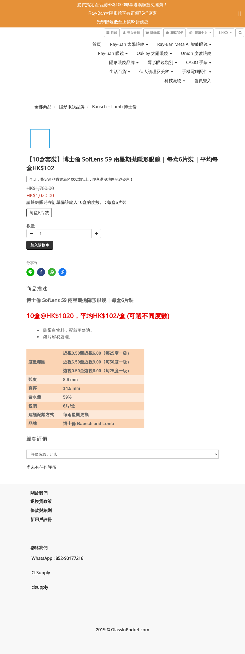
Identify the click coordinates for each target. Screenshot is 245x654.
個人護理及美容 (156, 71)
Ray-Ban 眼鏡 (113, 53)
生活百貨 (119, 71)
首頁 (96, 44)
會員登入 (202, 80)
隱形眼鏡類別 (162, 62)
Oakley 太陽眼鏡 (154, 53)
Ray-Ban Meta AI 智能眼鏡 (184, 44)
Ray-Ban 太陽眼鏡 (129, 44)
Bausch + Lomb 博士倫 (114, 107)
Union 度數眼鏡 (196, 53)
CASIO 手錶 (198, 62)
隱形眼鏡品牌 (124, 62)
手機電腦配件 (196, 71)
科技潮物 (174, 80)
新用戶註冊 (41, 519)
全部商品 (43, 107)
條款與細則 (41, 510)
